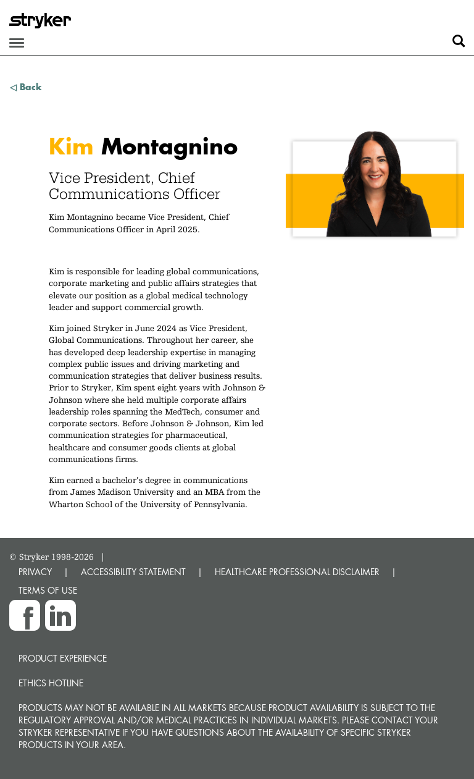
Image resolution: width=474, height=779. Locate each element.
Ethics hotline (51, 683)
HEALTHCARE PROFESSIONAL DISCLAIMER (297, 572)
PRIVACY (35, 572)
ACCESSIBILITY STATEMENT (133, 572)
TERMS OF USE (48, 590)
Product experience (63, 658)
